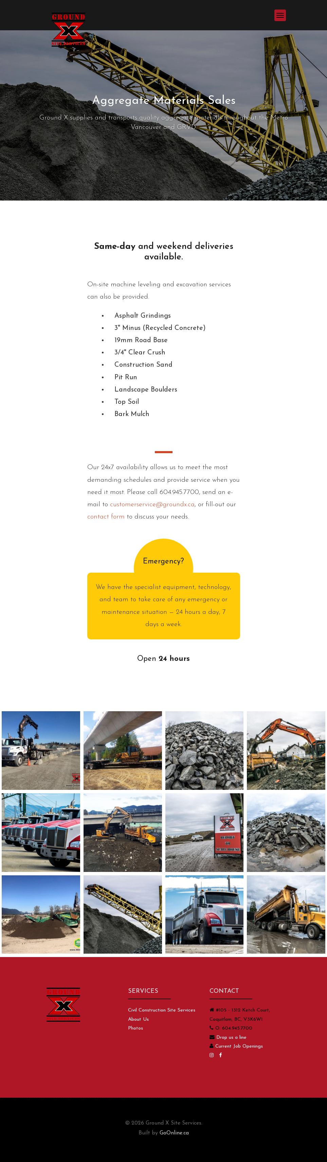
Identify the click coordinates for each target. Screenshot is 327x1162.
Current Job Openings (239, 1046)
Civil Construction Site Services (161, 1010)
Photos (135, 1028)
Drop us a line (231, 1037)
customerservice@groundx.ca (152, 504)
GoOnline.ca (174, 1133)
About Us (138, 1019)
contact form (106, 516)
